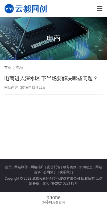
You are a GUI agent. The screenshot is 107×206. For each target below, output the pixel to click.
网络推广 (37, 167)
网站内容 (11, 88)
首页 (7, 68)
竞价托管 (53, 167)
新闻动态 (86, 167)
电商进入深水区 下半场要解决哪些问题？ (51, 78)
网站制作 (21, 167)
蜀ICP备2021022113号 (60, 183)
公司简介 (50, 172)
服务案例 (69, 167)
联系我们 (66, 172)
